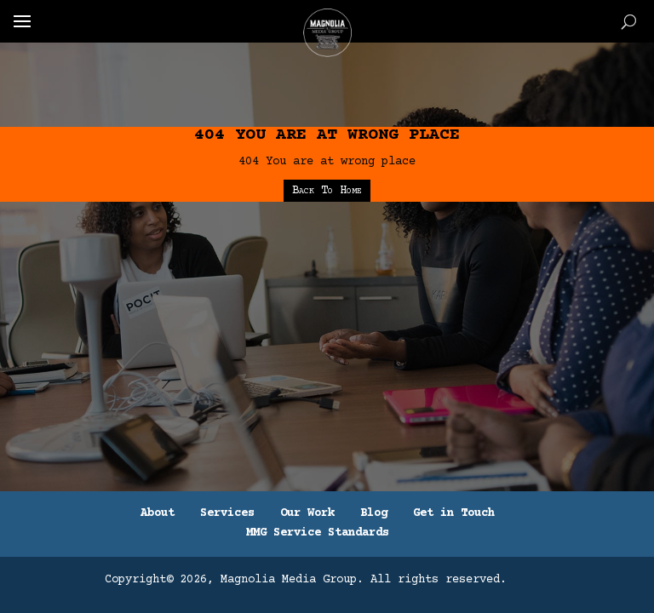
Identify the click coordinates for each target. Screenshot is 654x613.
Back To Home (327, 191)
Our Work (307, 513)
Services (227, 513)
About (158, 513)
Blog (373, 513)
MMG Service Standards (317, 533)
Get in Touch (454, 513)
